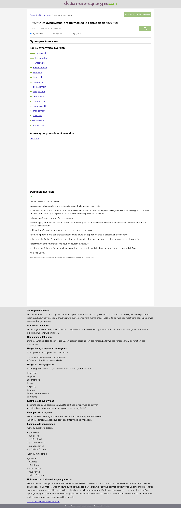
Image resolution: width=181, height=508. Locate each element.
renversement (40, 67)
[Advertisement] (90, 165)
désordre (34, 138)
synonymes (54, 23)
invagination (39, 91)
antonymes (72, 23)
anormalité (38, 82)
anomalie (37, 72)
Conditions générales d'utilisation (43, 501)
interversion (42, 53)
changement (39, 111)
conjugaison (96, 23)
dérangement (39, 101)
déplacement (39, 87)
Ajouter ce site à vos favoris (137, 14)
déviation (37, 115)
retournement (39, 120)
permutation (39, 96)
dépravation (38, 125)
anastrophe (40, 63)
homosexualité (40, 106)
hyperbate (38, 77)
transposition (41, 58)
